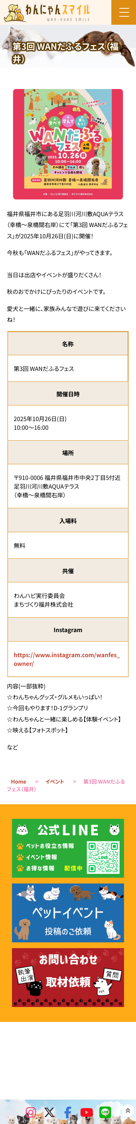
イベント (54, 781)
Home (18, 781)
